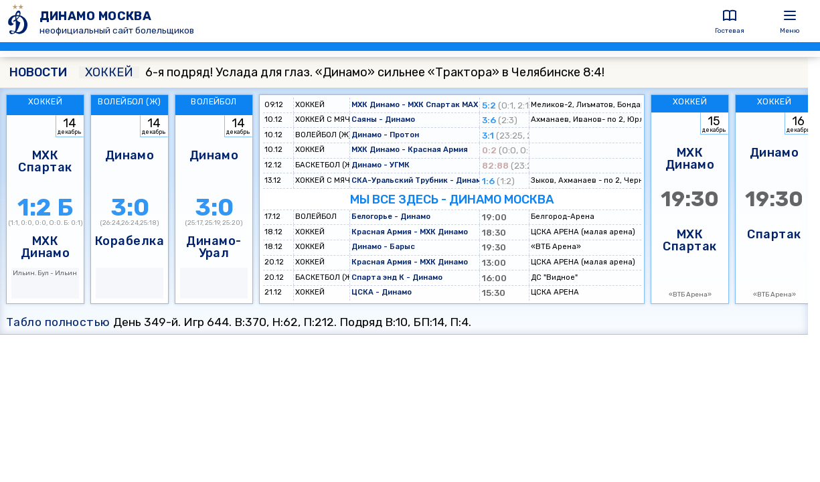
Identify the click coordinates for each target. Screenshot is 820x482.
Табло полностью (58, 322)
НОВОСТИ (38, 72)
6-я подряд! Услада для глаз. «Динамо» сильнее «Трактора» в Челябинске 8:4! (341, 72)
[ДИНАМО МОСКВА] (19, 21)
